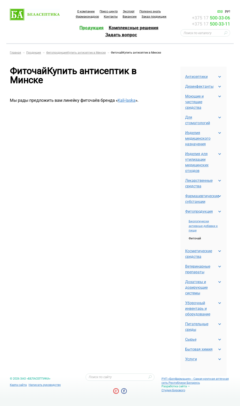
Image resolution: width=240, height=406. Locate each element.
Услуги (191, 359)
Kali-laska (126, 100)
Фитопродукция (199, 211)
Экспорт (129, 11)
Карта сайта (18, 385)
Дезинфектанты (199, 86)
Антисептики (196, 76)
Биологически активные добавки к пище (203, 225)
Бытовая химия (199, 349)
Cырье (190, 339)
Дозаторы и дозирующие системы (196, 287)
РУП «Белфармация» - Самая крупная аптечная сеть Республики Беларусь (195, 380)
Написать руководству (45, 385)
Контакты (111, 16)
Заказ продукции (154, 16)
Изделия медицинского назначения (197, 138)
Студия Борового (173, 390)
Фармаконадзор (87, 16)
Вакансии (130, 16)
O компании (86, 11)
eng (220, 11)
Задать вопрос (121, 35)
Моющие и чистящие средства (194, 102)
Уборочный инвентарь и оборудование (197, 308)
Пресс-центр (109, 11)
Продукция (91, 28)
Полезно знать (150, 11)
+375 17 (211, 18)
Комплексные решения (133, 28)
